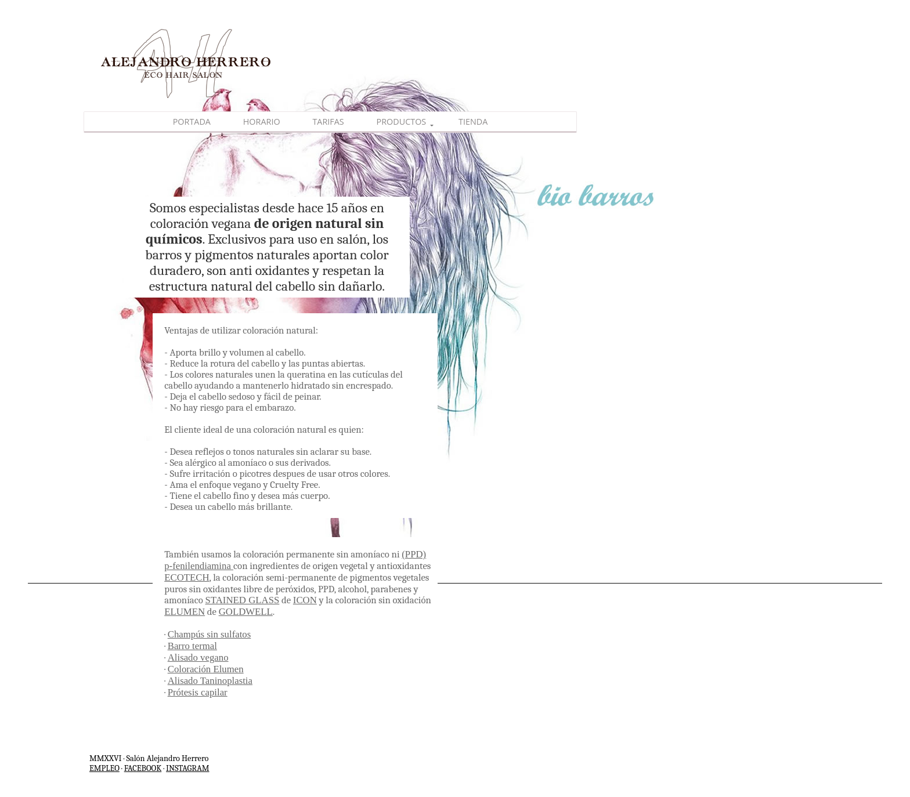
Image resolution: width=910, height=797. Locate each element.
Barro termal (192, 645)
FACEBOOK (143, 768)
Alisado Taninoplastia (210, 680)
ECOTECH (186, 577)
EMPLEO (104, 768)
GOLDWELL (246, 611)
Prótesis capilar (198, 692)
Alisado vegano (198, 657)
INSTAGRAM (187, 768)
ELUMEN (184, 611)
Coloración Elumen (206, 669)
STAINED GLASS (242, 600)
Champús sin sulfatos (209, 634)
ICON (305, 600)
